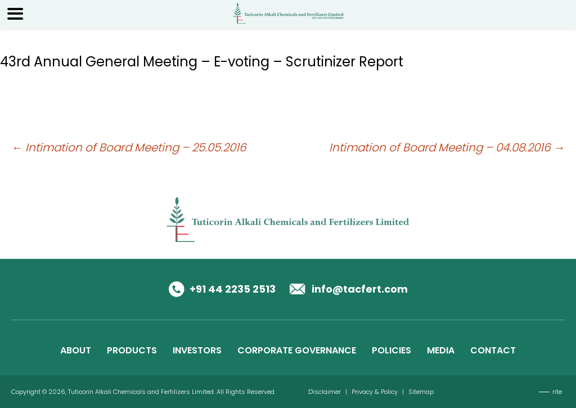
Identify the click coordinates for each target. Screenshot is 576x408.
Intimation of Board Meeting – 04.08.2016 (447, 147)
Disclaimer (324, 391)
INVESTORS (197, 350)
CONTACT (493, 350)
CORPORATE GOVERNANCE (296, 350)
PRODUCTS (132, 350)
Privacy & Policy (375, 391)
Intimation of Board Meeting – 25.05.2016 (128, 147)
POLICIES (391, 350)
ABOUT (75, 350)
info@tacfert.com (360, 289)
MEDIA (440, 350)
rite (557, 391)
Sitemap (421, 391)
